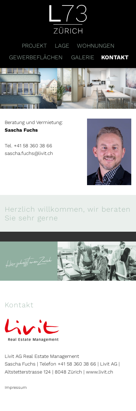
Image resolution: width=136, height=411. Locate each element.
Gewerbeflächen (35, 57)
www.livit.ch (99, 372)
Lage (62, 45)
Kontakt (114, 57)
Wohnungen (95, 45)
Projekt (34, 45)
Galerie (82, 57)
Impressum (16, 387)
